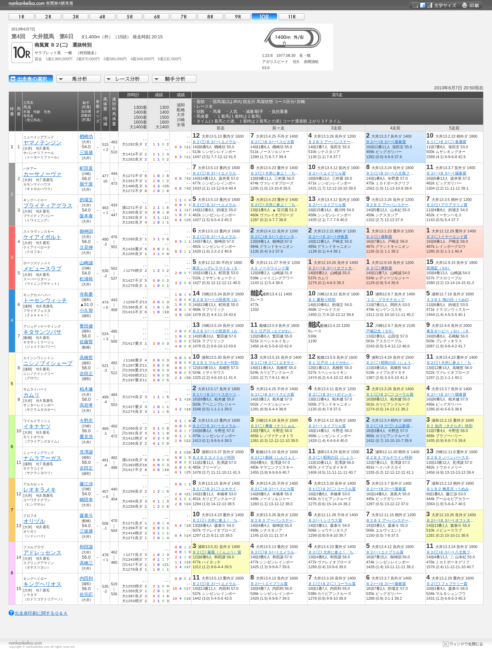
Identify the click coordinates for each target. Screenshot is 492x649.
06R (156, 16)
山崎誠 (86, 262)
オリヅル (34, 521)
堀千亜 (86, 184)
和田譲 (86, 546)
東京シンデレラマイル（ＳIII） (218, 268)
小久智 (86, 310)
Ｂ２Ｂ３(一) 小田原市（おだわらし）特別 (228, 299)
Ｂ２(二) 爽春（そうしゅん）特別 (278, 426)
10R (264, 16)
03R (75, 16)
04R (102, 16)
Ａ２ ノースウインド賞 (269, 268)
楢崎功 (86, 136)
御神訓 (86, 231)
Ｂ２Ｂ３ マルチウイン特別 (389, 457)
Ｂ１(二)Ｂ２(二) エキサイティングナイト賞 (287, 362)
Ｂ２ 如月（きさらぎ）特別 (449, 426)
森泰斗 (86, 515)
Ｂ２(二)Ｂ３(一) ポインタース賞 (277, 236)
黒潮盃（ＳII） (438, 268)
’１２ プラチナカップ (385, 299)
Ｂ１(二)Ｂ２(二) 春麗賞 (446, 142)
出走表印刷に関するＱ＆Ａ (41, 613)
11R (291, 16)
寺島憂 (86, 294)
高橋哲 (86, 357)
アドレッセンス (42, 553)
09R (237, 16)
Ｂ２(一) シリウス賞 (325, 520)
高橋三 (86, 562)
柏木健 (86, 389)
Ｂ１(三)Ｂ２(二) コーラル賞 (389, 394)
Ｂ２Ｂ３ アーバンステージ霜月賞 (394, 520)
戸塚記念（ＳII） (380, 331)
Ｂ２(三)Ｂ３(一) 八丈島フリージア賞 (397, 173)
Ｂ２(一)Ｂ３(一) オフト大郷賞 (333, 268)
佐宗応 (86, 594)
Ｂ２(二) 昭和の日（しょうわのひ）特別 (400, 362)
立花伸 (86, 247)
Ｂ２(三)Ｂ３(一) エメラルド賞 (218, 142)
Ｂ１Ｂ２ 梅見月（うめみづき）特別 (457, 489)
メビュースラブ (42, 268)
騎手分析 (174, 79)
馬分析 (78, 79)
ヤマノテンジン (42, 142)
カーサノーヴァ (42, 174)
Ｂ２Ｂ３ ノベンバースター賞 (451, 457)
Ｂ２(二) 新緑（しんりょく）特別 (278, 457)
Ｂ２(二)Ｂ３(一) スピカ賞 (272, 142)
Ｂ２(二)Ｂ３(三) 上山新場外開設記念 (397, 426)
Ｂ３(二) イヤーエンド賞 (447, 236)
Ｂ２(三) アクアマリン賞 (447, 205)
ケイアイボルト (42, 237)
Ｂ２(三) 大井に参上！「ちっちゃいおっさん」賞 (291, 173)
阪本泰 (86, 215)
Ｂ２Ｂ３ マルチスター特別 (215, 362)
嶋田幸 (86, 499)
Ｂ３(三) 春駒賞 (379, 236)
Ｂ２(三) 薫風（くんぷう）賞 (216, 552)
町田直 (86, 168)
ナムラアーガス (42, 458)
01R (22, 16)
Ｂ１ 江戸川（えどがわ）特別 (275, 331)
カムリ (31, 395)
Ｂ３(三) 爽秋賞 (379, 268)
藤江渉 (86, 483)
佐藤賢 (86, 341)
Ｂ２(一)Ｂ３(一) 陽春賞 (386, 142)
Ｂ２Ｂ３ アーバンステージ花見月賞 (338, 142)
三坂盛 (86, 152)
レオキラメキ (39, 490)
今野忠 (86, 420)
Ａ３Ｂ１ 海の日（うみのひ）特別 (455, 299)
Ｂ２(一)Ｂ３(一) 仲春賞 (328, 236)
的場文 (86, 199)
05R (129, 16)
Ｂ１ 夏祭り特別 (322, 299)
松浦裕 (86, 278)
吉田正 (86, 373)
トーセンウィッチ (45, 300)
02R (49, 16)
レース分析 (126, 79)
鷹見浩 (86, 436)
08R (210, 16)
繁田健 (86, 326)
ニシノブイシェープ (47, 363)
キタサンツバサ (42, 332)
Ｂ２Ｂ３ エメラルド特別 (213, 457)
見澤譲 (86, 452)
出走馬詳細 (31, 79)
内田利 (86, 578)
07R (183, 16)
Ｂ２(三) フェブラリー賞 (447, 584)
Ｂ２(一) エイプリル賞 (327, 173)
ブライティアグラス (47, 205)
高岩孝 (86, 405)
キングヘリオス (42, 584)
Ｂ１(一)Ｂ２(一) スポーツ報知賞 (219, 394)
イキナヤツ (37, 426)
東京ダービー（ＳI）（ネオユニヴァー (458, 331)
